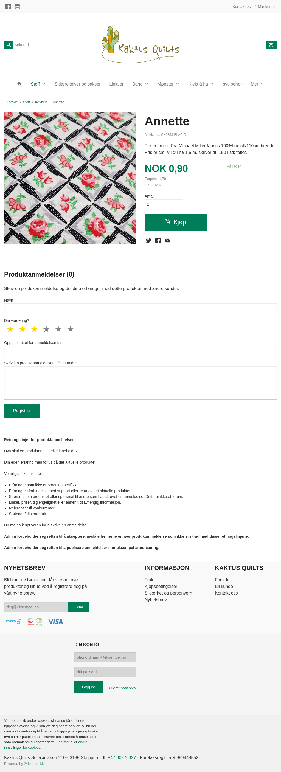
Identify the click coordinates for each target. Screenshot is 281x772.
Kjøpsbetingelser (161, 586)
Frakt (149, 579)
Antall (149, 196)
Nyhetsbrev (156, 599)
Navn (140, 305)
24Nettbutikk (34, 764)
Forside (12, 102)
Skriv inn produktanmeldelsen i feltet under (140, 380)
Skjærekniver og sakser (77, 84)
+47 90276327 (122, 757)
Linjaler (116, 84)
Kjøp (175, 222)
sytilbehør (232, 84)
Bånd (137, 84)
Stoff (35, 84)
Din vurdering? (16, 320)
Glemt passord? (122, 688)
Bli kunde (224, 586)
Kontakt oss (226, 593)
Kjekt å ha (198, 84)
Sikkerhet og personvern (168, 593)
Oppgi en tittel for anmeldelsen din (140, 348)
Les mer (64, 742)
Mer (254, 84)
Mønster (166, 84)
